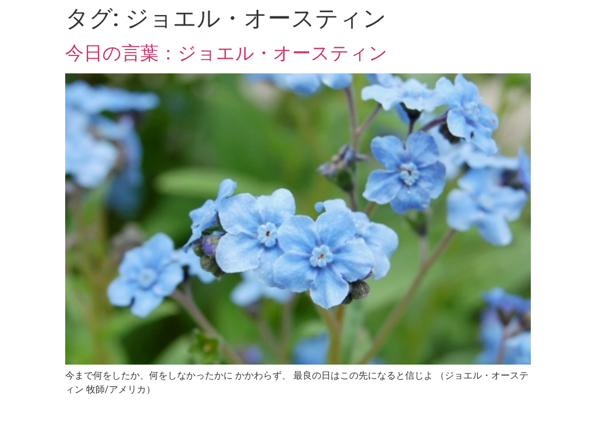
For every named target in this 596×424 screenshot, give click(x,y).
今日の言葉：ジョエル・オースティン (226, 53)
